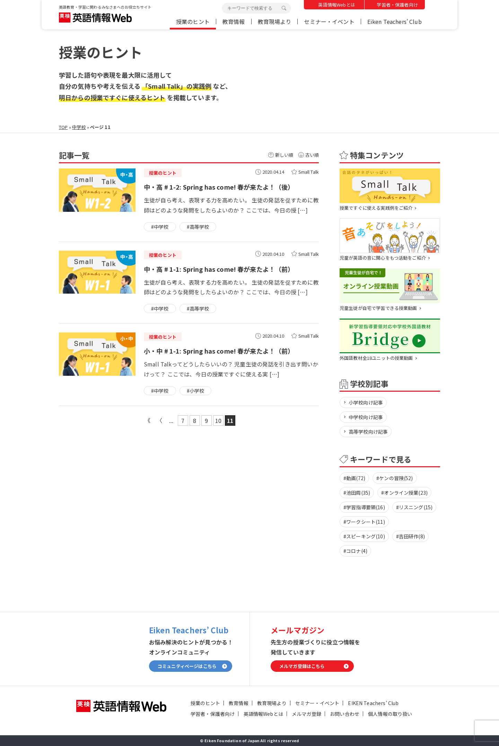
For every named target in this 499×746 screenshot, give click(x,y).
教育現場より (274, 21)
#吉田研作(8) (410, 536)
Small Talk (308, 171)
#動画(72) (354, 478)
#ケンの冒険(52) (394, 478)
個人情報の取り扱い (390, 713)
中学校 (79, 127)
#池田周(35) (356, 492)
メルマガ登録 (306, 713)
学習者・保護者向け (397, 4)
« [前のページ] (159, 420)
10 (218, 420)
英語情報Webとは (336, 4)
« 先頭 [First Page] (147, 420)
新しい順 (284, 154)
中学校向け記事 (366, 417)
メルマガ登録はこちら (302, 666)
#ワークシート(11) (364, 521)
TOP (63, 127)
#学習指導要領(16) (364, 507)
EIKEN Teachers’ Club (373, 703)
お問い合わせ (344, 713)
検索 (283, 8)
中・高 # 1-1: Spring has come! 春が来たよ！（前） (219, 269)
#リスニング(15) (414, 507)
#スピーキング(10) (364, 536)
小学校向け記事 (366, 402)
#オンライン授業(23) (404, 492)
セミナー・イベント (329, 21)
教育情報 (233, 21)
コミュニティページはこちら (187, 666)
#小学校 (195, 390)
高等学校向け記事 (368, 431)
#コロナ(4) (355, 550)
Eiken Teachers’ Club (394, 21)
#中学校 (160, 226)
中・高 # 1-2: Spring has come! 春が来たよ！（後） (219, 186)
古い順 (312, 154)
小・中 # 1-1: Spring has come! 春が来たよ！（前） (219, 350)
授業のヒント (193, 21)
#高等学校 (198, 226)
